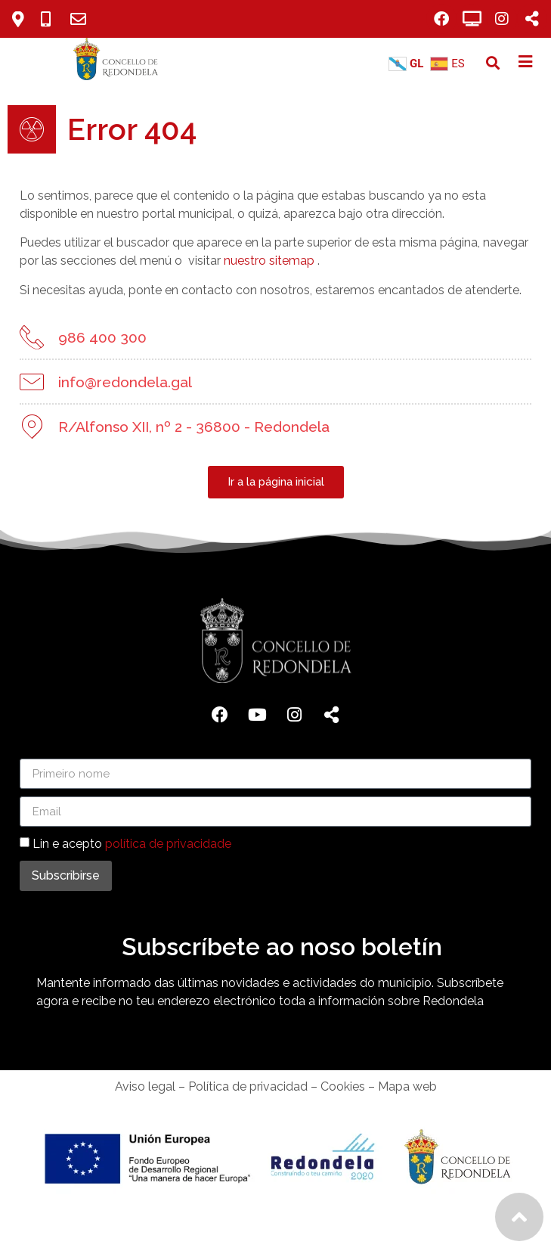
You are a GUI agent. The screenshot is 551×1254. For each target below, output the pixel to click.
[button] (493, 63)
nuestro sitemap (256, 260)
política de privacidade (168, 844)
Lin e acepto (132, 844)
